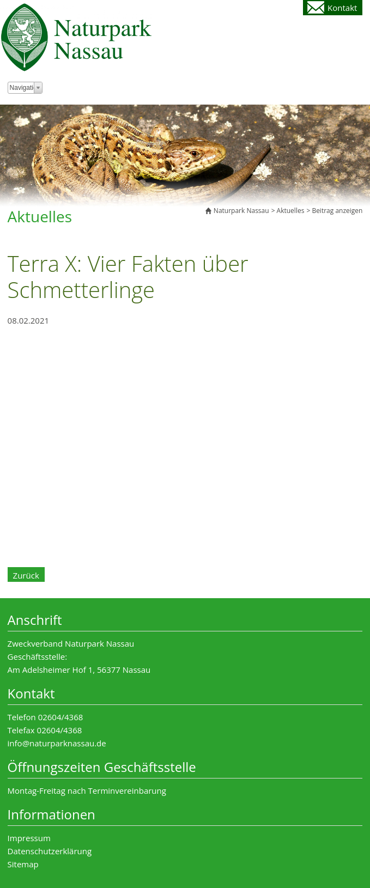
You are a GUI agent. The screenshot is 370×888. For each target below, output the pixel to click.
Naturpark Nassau (241, 210)
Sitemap (23, 864)
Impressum (29, 837)
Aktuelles (291, 210)
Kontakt (342, 7)
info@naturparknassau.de (57, 743)
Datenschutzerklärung (50, 851)
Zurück (26, 575)
